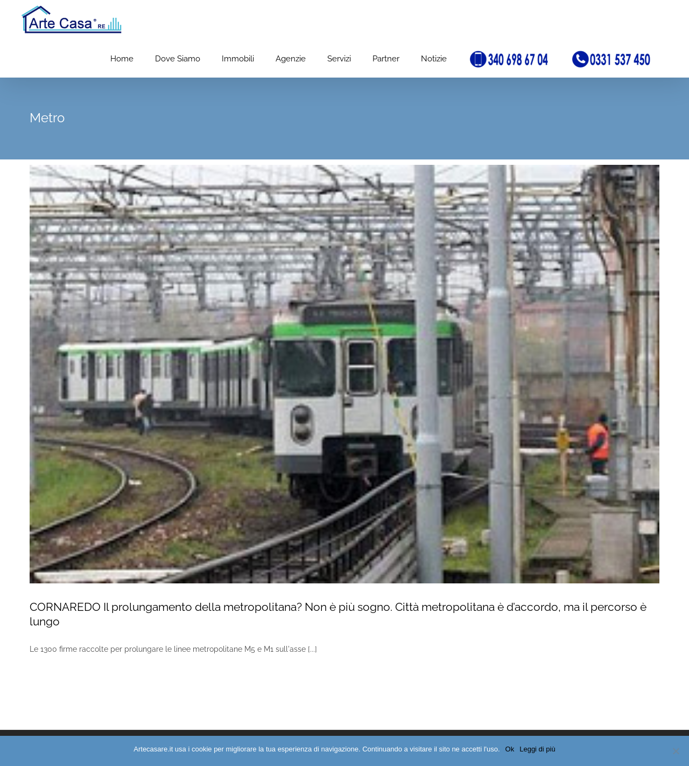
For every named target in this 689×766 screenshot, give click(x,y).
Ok (510, 749)
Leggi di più (537, 749)
